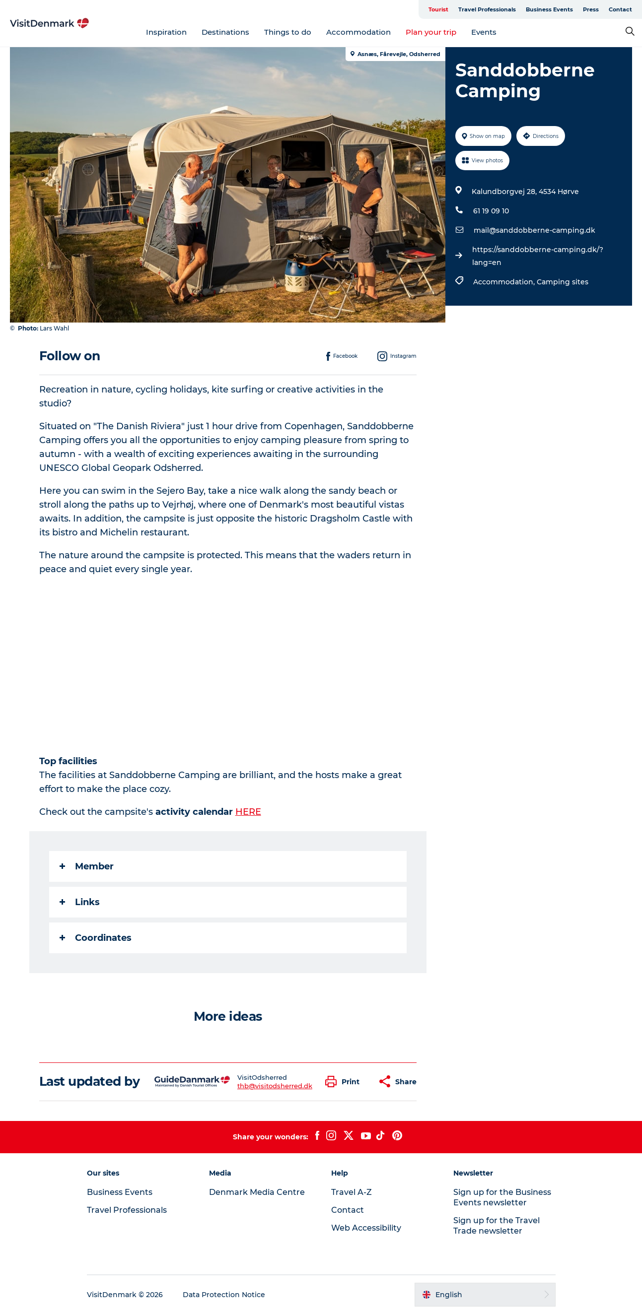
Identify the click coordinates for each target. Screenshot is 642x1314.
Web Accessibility (366, 1228)
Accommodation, (505, 281)
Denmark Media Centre (257, 1192)
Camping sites (562, 281)
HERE (248, 811)
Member (87, 866)
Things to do (287, 32)
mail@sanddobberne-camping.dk (534, 230)
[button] (344, 1081)
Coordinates (96, 937)
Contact (620, 9)
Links (80, 902)
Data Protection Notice (224, 1294)
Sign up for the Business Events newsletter (502, 1197)
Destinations (225, 32)
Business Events (549, 9)
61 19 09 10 (491, 210)
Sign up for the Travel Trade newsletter (496, 1226)
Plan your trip (431, 32)
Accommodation (358, 32)
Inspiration (166, 32)
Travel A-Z (351, 1192)
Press (591, 9)
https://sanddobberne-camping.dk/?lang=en (537, 256)
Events (484, 32)
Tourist (438, 9)
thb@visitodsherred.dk (274, 1086)
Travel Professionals (487, 9)
